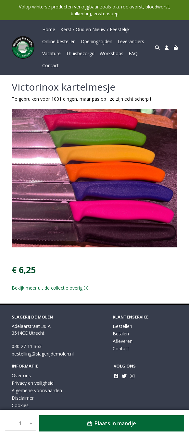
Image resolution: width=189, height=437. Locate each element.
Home (48, 29)
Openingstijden (96, 41)
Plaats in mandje (111, 423)
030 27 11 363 (27, 346)
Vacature (51, 53)
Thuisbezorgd (80, 53)
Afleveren (122, 341)
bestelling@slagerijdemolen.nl (43, 354)
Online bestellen (59, 41)
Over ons (21, 375)
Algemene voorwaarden (37, 390)
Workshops (111, 53)
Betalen (121, 334)
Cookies (20, 405)
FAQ (133, 53)
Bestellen (122, 326)
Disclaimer (23, 398)
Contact (50, 65)
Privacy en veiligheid (33, 383)
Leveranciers (131, 41)
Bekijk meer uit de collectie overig (50, 288)
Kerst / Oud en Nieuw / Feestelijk (95, 29)
